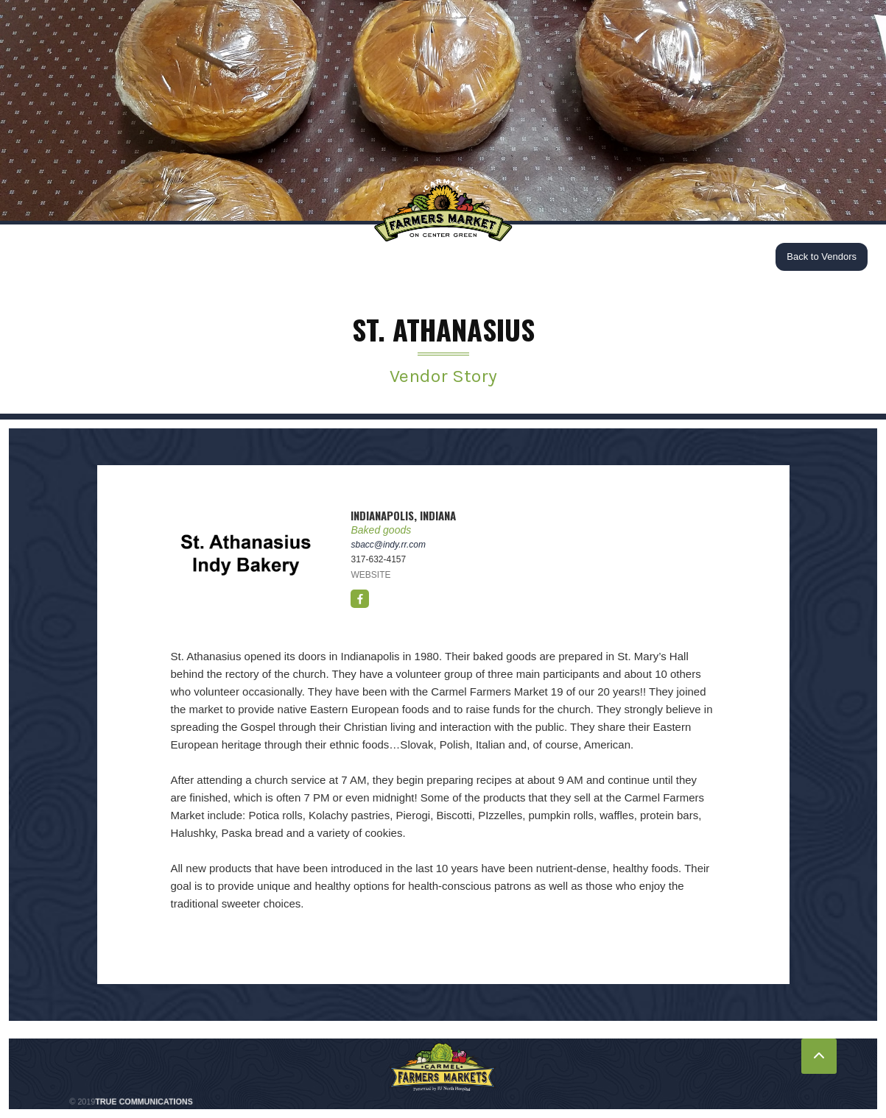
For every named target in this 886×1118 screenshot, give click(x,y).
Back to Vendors (822, 256)
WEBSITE (370, 575)
